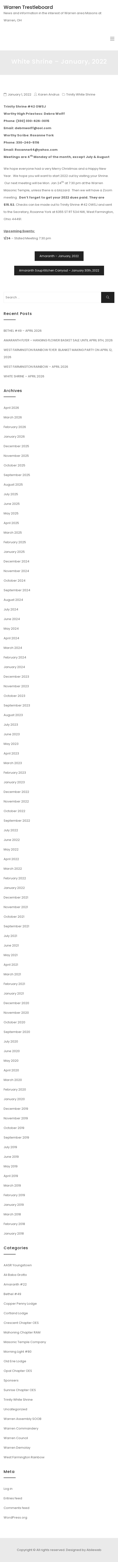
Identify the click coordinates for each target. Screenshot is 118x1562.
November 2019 (16, 1118)
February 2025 (15, 542)
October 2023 (14, 696)
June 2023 (12, 734)
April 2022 (11, 859)
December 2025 (16, 446)
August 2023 (13, 715)
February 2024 (15, 657)
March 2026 (13, 417)
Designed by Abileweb (83, 1550)
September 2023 (17, 705)
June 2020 (12, 1051)
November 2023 (16, 686)
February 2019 (14, 1195)
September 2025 (17, 475)
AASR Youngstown (18, 1265)
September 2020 (17, 1032)
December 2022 (16, 792)
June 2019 (11, 1156)
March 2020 (13, 1080)
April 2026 (11, 407)
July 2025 (11, 494)
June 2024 (12, 619)
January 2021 (14, 993)
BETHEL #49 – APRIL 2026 (23, 330)
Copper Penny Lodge (20, 1303)
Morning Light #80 (18, 1351)
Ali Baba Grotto (15, 1275)
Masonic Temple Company (25, 1342)
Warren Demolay (17, 1447)
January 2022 (14, 888)
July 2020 (11, 1041)
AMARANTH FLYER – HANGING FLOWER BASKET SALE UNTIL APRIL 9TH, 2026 (58, 340)
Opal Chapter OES (18, 1371)
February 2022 (15, 878)
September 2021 (16, 926)
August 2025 (13, 484)
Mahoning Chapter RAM (22, 1332)
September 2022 (17, 820)
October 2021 (14, 916)
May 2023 (11, 744)
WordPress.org (15, 1517)
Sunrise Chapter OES (20, 1390)
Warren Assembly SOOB (22, 1419)
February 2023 (15, 772)
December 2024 (16, 561)
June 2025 (12, 503)
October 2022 (14, 811)
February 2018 (14, 1224)
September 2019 (16, 1137)
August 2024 (13, 599)
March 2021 (12, 974)
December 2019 (16, 1108)
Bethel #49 (12, 1294)
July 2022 (11, 830)
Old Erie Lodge (15, 1361)
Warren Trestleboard (28, 7)
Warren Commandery (21, 1428)
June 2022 (12, 840)
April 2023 (11, 753)
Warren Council (16, 1438)
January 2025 (14, 551)
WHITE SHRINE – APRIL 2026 (24, 376)
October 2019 (14, 1128)
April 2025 (11, 523)
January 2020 (14, 1099)
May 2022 (11, 849)
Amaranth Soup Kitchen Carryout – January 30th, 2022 (59, 270)
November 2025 (16, 455)
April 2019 (11, 1176)
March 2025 (13, 532)
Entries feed (13, 1498)
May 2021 (11, 955)
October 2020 (14, 1022)
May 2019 (11, 1166)
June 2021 (11, 945)
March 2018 (12, 1214)
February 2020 (15, 1089)
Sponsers (11, 1380)
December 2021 (16, 897)
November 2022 (16, 801)
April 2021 (11, 964)
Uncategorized (15, 1409)
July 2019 (10, 1147)
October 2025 (14, 465)
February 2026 (15, 427)
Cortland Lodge (16, 1313)
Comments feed (16, 1508)
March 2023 (13, 763)
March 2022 (13, 868)
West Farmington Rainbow (24, 1457)
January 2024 (14, 667)
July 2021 (10, 936)
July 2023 (11, 724)
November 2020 (16, 1012)
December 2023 (16, 676)
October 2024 (15, 580)
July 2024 (11, 609)
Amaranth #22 (15, 1284)
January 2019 (14, 1204)
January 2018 (14, 1233)
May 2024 (11, 628)
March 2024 (13, 647)
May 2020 (11, 1060)
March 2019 (12, 1185)
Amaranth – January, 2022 (59, 256)
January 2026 (14, 436)
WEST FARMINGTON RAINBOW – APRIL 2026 (36, 366)
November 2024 (16, 571)
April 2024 (11, 638)
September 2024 (17, 590)
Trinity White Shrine (80, 94)
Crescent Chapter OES (21, 1323)
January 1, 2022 (19, 94)
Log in (8, 1488)
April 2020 (11, 1070)
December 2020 (16, 1003)
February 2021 (14, 984)
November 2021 (16, 907)
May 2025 (11, 513)
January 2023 (14, 782)
